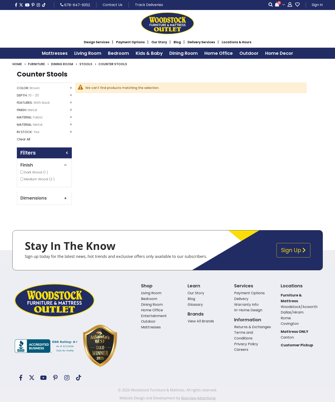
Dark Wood (36, 172)
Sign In (317, 4)
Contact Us (112, 4)
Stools (85, 64)
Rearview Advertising (198, 398)
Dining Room (62, 64)
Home (17, 64)
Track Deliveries (149, 4)
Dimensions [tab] (44, 198)
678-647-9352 (75, 5)
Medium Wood (40, 179)
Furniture (36, 64)
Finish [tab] (44, 165)
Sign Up (293, 250)
